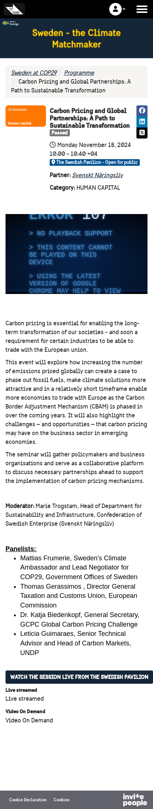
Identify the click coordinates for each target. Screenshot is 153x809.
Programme (79, 73)
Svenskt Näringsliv (97, 175)
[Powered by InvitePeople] (116, 801)
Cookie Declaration (27, 799)
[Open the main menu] (142, 9)
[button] (117, 9)
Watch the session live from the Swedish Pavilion (79, 676)
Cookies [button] (62, 799)
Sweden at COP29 (34, 73)
